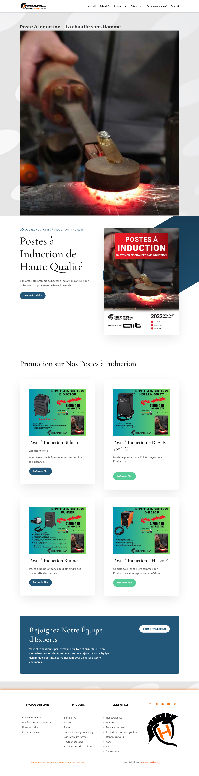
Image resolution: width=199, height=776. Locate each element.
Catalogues (136, 6)
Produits (118, 6)
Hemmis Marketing (150, 762)
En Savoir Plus (40, 471)
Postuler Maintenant (154, 628)
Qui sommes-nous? (156, 6)
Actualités (105, 6)
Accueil (92, 6)
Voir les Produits (33, 295)
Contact (175, 6)
